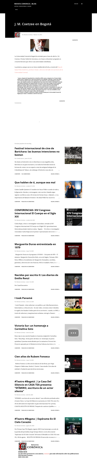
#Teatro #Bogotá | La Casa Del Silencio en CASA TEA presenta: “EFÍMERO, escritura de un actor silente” (34, 386)
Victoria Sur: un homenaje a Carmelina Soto (31, 327)
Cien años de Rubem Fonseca (32, 356)
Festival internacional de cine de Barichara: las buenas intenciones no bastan (37, 151)
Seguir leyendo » (55, 174)
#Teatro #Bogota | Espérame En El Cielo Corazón (35, 420)
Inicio (16, 9)
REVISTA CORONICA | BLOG (25, 4)
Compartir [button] (75, 40)
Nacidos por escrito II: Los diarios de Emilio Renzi (36, 276)
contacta (46, 453)
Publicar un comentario (27, 201)
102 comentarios (25, 174)
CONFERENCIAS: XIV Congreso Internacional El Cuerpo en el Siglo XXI (35, 213)
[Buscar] (76, 4)
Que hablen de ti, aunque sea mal (35, 182)
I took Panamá (23, 298)
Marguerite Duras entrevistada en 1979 (35, 246)
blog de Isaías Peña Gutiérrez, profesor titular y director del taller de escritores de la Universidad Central (39, 69)
